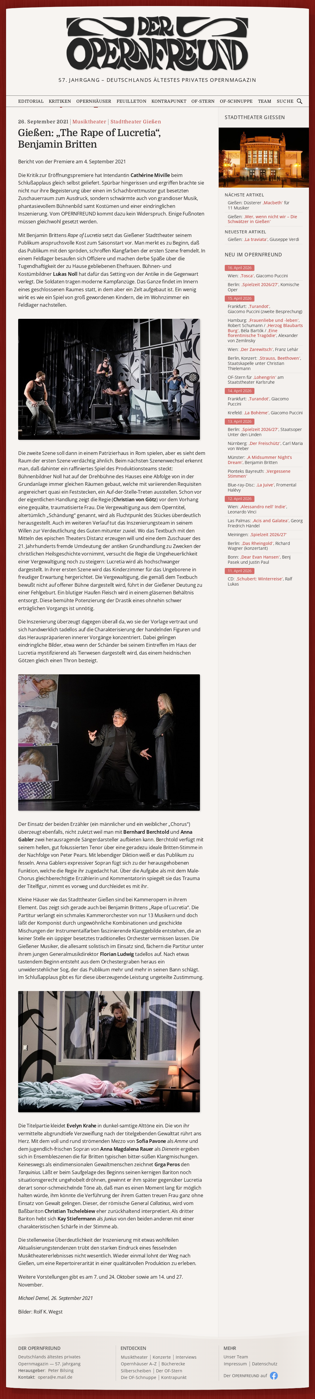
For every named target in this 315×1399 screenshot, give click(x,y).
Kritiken (60, 101)
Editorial (31, 101)
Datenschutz (264, 1364)
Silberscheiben (136, 1371)
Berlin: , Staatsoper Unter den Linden (265, 432)
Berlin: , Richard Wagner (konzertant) (259, 546)
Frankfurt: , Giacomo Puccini (258, 401)
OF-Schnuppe (236, 101)
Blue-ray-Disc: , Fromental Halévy (262, 487)
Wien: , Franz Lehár (263, 349)
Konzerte (162, 1357)
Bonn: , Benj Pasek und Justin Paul (259, 560)
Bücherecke (173, 1364)
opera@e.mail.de (55, 1377)
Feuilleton (131, 101)
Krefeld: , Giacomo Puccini (265, 413)
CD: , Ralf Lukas (260, 581)
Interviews (186, 1357)
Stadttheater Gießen (136, 122)
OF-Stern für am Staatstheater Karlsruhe (256, 380)
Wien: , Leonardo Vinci (257, 509)
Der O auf (245, 1375)
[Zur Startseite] (157, 43)
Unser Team (236, 1357)
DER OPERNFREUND (39, 1348)
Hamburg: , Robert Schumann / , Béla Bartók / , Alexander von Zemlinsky (265, 330)
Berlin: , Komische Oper (263, 287)
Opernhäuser (93, 101)
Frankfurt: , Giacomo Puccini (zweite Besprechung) (265, 309)
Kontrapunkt (168, 101)
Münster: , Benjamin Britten (260, 460)
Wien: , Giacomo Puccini (258, 276)
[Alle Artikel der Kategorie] (264, 158)
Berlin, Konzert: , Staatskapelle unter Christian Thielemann (264, 363)
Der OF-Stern (169, 1371)
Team (265, 101)
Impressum (235, 1364)
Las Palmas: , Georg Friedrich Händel (265, 523)
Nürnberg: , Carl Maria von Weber (265, 446)
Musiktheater (89, 122)
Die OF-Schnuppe (138, 1377)
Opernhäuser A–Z (139, 1364)
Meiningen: (257, 534)
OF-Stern (203, 101)
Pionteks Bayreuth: (259, 474)
